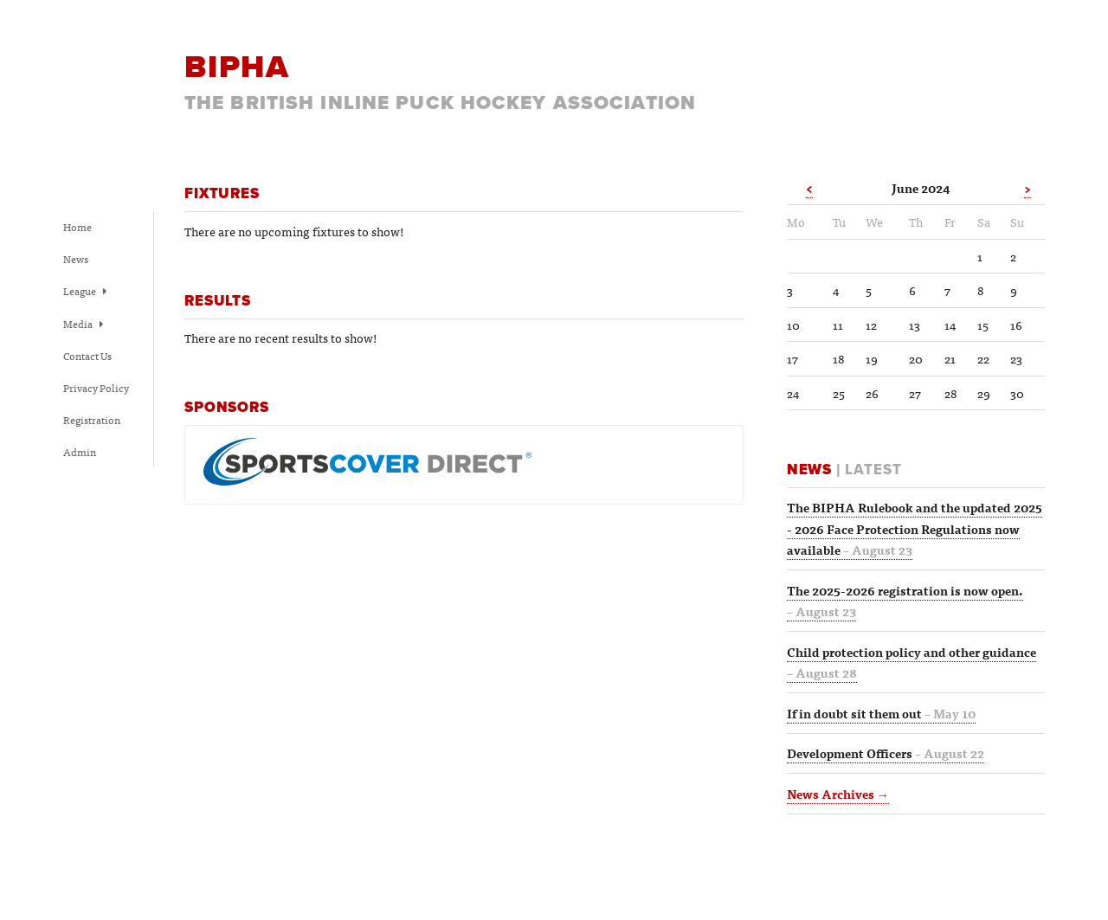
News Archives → (838, 793)
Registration (91, 419)
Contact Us (87, 355)
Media (83, 323)
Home (77, 226)
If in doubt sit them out (881, 713)
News (75, 258)
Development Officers (885, 752)
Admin (79, 451)
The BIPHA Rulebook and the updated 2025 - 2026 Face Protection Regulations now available (914, 528)
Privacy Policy (96, 387)
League (84, 290)
